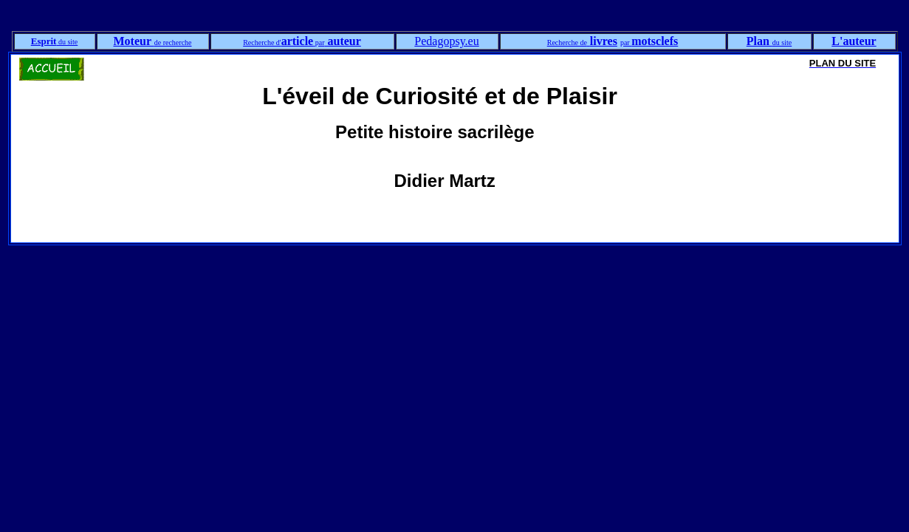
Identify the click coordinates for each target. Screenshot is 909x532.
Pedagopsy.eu (446, 41)
